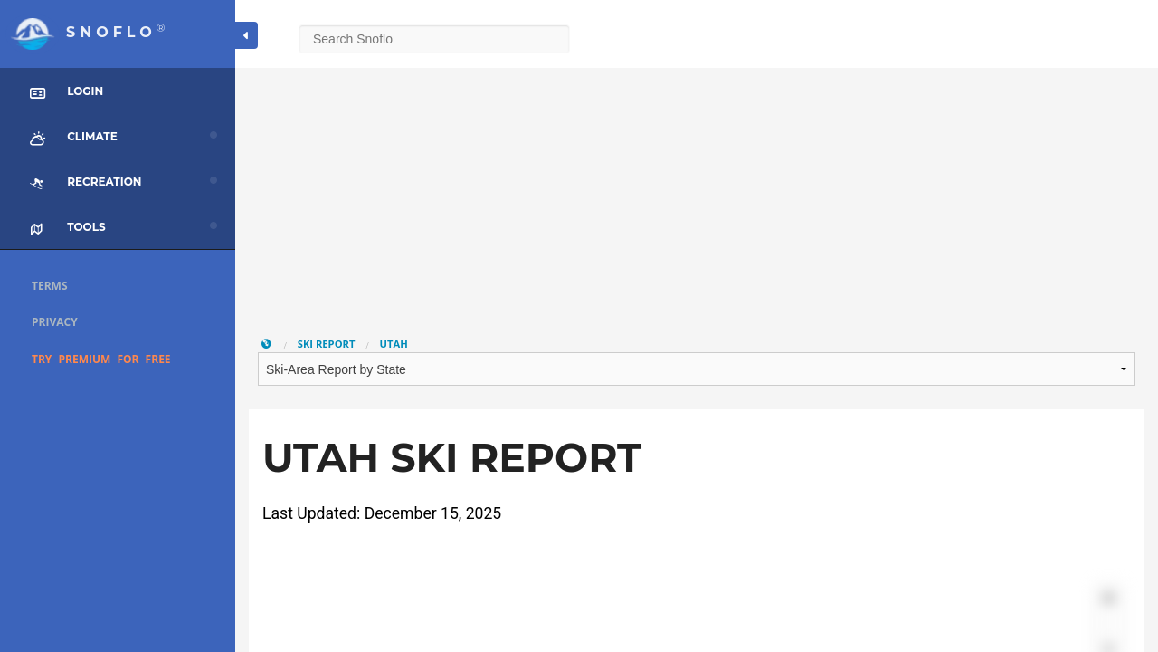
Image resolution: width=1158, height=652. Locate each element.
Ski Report (327, 343)
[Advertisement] (696, 194)
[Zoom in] (1109, 598)
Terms (50, 285)
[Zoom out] (1109, 624)
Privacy (55, 322)
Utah (394, 343)
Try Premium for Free (101, 359)
